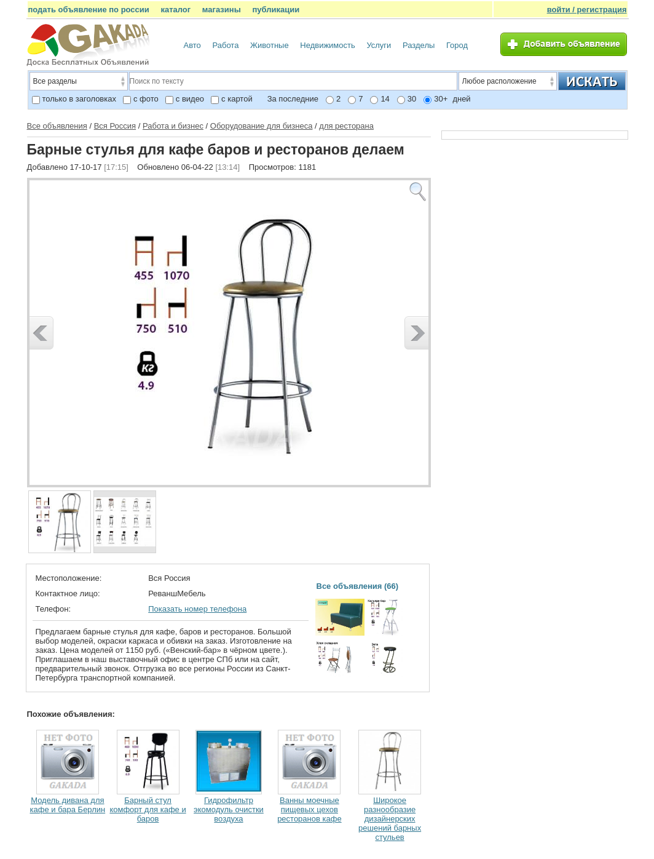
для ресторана (346, 125)
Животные (269, 45)
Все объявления (57, 125)
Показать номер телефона (197, 608)
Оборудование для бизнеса (261, 125)
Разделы (419, 45)
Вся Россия (115, 125)
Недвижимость (327, 45)
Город (457, 45)
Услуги (378, 45)
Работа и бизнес (173, 125)
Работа (225, 45)
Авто (192, 45)
